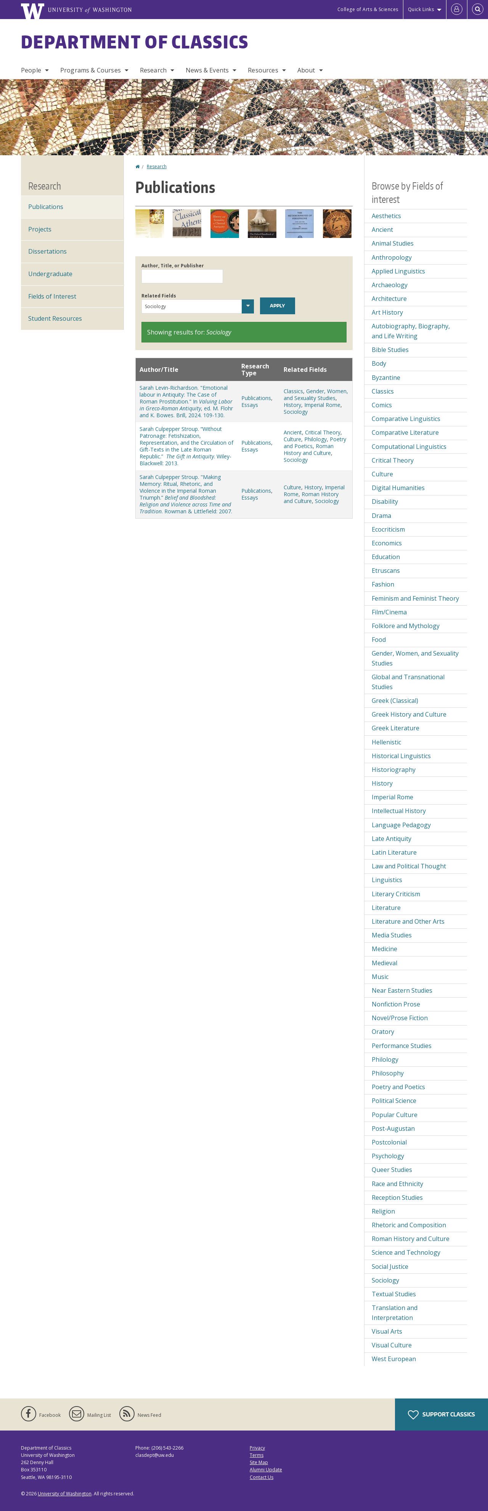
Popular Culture (394, 1115)
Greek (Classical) (395, 700)
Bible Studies (390, 350)
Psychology (388, 1156)
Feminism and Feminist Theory (415, 598)
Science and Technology (406, 1252)
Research (153, 70)
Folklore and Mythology (406, 626)
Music (380, 977)
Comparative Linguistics (406, 419)
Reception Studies (397, 1197)
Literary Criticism (396, 894)
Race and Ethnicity (397, 1184)
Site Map (259, 1462)
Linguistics (387, 880)
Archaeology (390, 285)
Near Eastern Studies (402, 990)
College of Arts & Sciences (367, 9)
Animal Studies (393, 243)
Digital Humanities (398, 488)
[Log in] (456, 9)
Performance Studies (402, 1046)
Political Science (394, 1100)
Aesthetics (386, 216)
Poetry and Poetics (398, 1087)
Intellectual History (399, 811)
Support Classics (441, 1415)
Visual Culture (392, 1345)
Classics (293, 391)
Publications (256, 398)
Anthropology (392, 257)
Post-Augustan (393, 1128)
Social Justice (390, 1266)
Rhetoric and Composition (409, 1225)
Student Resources (55, 318)
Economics (387, 543)
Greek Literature (395, 728)
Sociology (296, 411)
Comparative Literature (405, 432)
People (31, 70)
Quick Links (421, 9)
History (292, 404)
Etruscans (386, 570)
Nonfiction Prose (396, 1004)
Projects (39, 229)
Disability (385, 501)
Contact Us (261, 1477)
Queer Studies (392, 1169)
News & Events (207, 70)
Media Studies (392, 935)
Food (379, 639)
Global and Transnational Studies (408, 682)
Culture (292, 439)
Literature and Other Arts (408, 921)
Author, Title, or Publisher (172, 265)
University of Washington (65, 1493)
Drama (381, 515)
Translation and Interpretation (394, 1313)
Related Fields (158, 296)
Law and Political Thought (409, 866)
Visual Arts (387, 1331)
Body (379, 363)
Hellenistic (386, 742)
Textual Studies (394, 1294)
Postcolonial (389, 1142)
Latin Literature (394, 852)
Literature (386, 907)
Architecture (389, 298)
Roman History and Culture (309, 449)
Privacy (257, 1448)
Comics (382, 405)
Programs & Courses (90, 70)
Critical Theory (322, 432)
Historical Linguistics (401, 756)
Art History (387, 312)
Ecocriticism (388, 529)
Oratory (383, 1031)
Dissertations (47, 251)
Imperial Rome (322, 404)
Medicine (384, 949)
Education (386, 557)
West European (394, 1359)
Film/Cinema (389, 612)
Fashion (383, 584)
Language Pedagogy (401, 825)
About (306, 70)
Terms (256, 1455)
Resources (263, 70)
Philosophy (388, 1073)
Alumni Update (266, 1469)
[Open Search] (477, 9)
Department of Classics (135, 41)
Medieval (384, 963)
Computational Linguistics (409, 446)
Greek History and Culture (409, 714)
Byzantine (386, 377)
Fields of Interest (52, 296)
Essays (249, 404)
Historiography (394, 769)
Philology (315, 439)
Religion (383, 1211)
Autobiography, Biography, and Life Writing (411, 331)
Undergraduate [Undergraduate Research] (50, 274)
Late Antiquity (391, 838)
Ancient (293, 432)
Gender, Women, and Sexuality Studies (316, 394)
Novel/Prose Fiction (400, 1018)
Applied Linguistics (398, 271)
